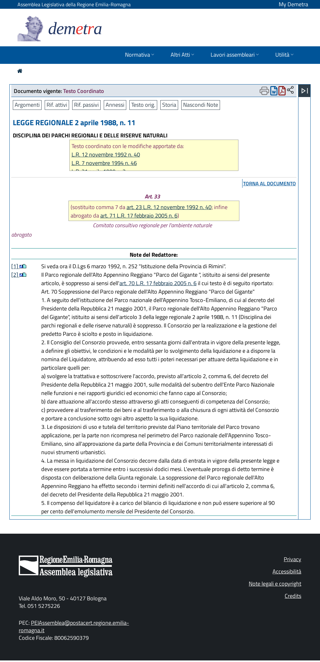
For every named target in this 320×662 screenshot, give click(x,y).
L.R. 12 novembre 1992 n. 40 (106, 154)
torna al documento (269, 183)
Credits (293, 596)
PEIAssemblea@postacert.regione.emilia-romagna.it (74, 626)
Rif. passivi (86, 104)
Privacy (292, 559)
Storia (169, 104)
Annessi (115, 104)
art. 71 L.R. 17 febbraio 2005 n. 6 (139, 215)
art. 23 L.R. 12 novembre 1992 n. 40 (169, 207)
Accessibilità (286, 571)
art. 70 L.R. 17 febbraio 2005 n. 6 (158, 283)
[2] (15, 274)
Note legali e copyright (275, 583)
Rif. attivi (57, 104)
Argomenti (27, 104)
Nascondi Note (200, 104)
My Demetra (293, 4)
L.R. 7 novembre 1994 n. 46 (104, 163)
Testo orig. (143, 104)
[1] (15, 266)
